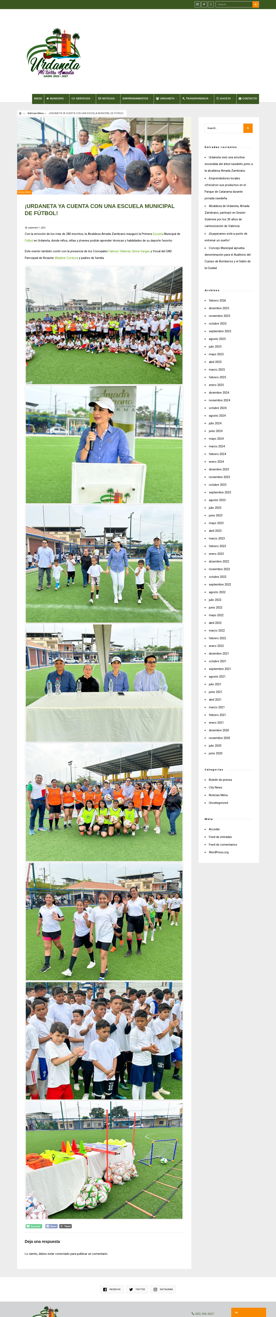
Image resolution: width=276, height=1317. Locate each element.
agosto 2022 (217, 556)
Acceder (214, 793)
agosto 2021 (217, 640)
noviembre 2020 (219, 701)
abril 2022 (215, 586)
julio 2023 (215, 471)
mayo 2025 (216, 318)
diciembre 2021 (219, 617)
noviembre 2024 (219, 364)
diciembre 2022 (219, 525)
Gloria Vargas (141, 214)
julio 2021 (215, 648)
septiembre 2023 (220, 456)
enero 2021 (216, 686)
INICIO (38, 62)
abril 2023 (215, 494)
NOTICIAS (106, 62)
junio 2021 (215, 655)
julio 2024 (215, 387)
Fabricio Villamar (120, 214)
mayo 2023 (216, 487)
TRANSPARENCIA (195, 62)
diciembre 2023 (219, 433)
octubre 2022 (217, 540)
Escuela (158, 196)
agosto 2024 (217, 379)
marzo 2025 (217, 333)
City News (215, 751)
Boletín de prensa (220, 743)
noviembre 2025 (219, 279)
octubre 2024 (217, 371)
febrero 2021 (217, 678)
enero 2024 (216, 425)
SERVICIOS (81, 62)
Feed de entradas (220, 800)
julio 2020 (215, 709)
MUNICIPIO (55, 62)
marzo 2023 (217, 502)
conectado (63, 1212)
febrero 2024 (217, 417)
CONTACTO (248, 62)
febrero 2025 (217, 341)
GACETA (223, 62)
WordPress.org (219, 816)
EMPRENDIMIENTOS (135, 62)
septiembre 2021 (220, 632)
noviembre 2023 (219, 441)
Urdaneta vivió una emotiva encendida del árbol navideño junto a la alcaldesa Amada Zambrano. (229, 127)
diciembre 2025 (219, 272)
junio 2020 (215, 717)
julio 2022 (215, 563)
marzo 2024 (217, 410)
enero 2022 (216, 609)
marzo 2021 (217, 671)
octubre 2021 (217, 625)
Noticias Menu (36, 77)
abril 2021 (215, 663)
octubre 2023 (217, 448)
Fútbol (29, 203)
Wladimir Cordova (66, 220)
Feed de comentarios (223, 808)
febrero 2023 (217, 510)
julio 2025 (215, 310)
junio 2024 (215, 394)
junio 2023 (215, 479)
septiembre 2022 (220, 548)
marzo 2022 (217, 594)
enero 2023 (216, 517)
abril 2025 (215, 325)
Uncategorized (218, 766)
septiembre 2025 (220, 295)
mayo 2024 (216, 402)
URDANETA (165, 62)
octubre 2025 (217, 287)
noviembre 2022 (219, 533)
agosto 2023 (217, 464)
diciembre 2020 (219, 694)
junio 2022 (215, 571)
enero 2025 (216, 348)
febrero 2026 (217, 264)
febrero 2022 (217, 602)
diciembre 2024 (219, 356)
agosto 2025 (217, 302)
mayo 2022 (216, 579)
